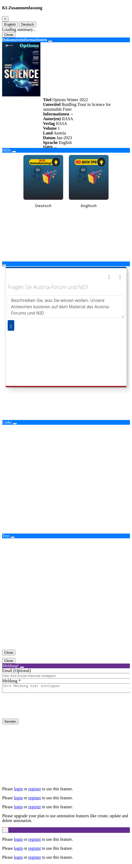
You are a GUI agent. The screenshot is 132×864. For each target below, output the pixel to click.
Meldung (9, 681)
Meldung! (10, 666)
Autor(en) (52, 118)
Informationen (56, 114)
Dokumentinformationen (24, 40)
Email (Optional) (16, 670)
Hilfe (6, 150)
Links (7, 422)
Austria (59, 133)
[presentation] (42, 710)
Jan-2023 (64, 138)
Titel (47, 99)
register (34, 789)
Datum (49, 138)
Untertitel (52, 104)
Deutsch (27, 24)
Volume (50, 128)
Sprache (50, 142)
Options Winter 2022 (70, 99)
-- (71, 114)
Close (8, 35)
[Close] (5, 19)
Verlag (49, 123)
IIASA (67, 118)
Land (48, 133)
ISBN (48, 147)
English (10, 24)
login (18, 789)
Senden (10, 723)
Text (6, 536)
